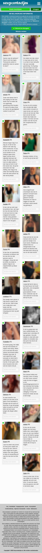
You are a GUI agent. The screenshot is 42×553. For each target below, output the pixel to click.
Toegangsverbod (20, 506)
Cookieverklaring (9, 508)
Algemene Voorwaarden (20, 508)
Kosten (26, 506)
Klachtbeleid (12, 506)
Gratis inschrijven (15, 9)
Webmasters (34, 508)
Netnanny (15, 535)
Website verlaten (21, 31)
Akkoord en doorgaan (21, 28)
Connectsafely (22, 535)
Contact (28, 508)
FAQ (7, 506)
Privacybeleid (32, 506)
